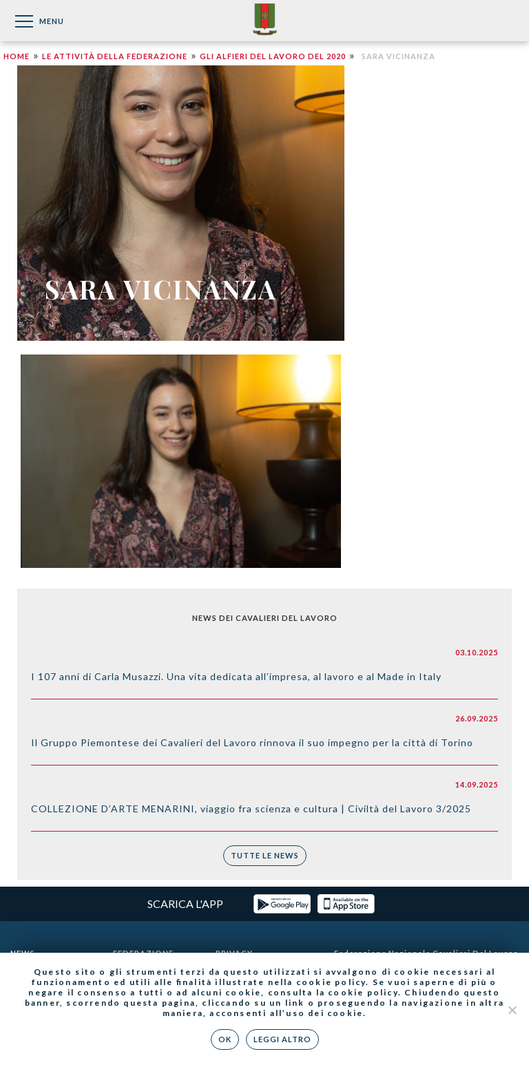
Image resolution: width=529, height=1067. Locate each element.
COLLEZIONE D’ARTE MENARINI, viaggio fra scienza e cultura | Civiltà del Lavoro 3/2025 (251, 808)
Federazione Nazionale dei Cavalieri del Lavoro (264, 20)
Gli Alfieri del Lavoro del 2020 (273, 56)
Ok (224, 1039)
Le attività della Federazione (114, 56)
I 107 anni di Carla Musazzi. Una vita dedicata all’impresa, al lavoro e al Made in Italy (236, 676)
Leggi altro (282, 1039)
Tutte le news (265, 855)
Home (16, 56)
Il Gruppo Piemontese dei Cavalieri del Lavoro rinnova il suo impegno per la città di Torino (252, 742)
